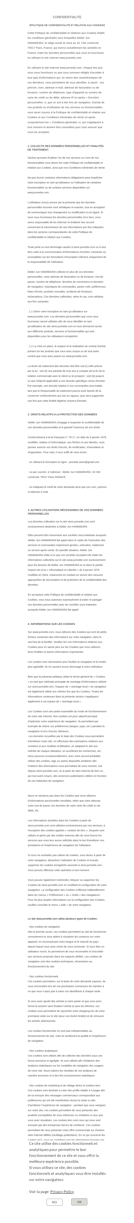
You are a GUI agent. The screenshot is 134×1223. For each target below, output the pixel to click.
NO (54, 1202)
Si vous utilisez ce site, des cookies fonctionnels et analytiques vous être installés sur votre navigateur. (67, 1173)
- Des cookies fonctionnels (43, 976)
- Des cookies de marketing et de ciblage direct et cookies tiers (64, 1085)
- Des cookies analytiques (43, 1050)
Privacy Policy (62, 1191)
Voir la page (39, 1191)
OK (79, 1202)
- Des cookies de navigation (44, 926)
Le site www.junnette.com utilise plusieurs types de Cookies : (63, 918)
